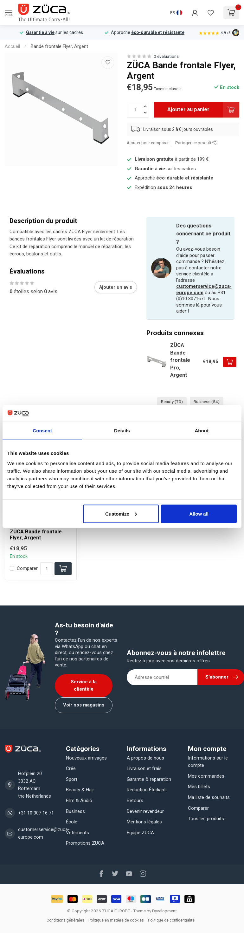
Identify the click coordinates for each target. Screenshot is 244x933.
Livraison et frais (144, 768)
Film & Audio (79, 800)
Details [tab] (122, 430)
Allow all (199, 513)
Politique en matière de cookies (116, 920)
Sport (71, 779)
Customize (121, 513)
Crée (71, 768)
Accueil (12, 46)
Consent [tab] (42, 430)
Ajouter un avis (115, 287)
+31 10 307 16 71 (36, 813)
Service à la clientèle (84, 685)
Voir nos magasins (83, 705)
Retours (135, 800)
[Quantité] (46, 568)
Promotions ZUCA (85, 843)
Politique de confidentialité (171, 920)
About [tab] (202, 430)
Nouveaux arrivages (86, 758)
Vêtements (77, 832)
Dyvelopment (164, 910)
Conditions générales (65, 920)
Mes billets (199, 786)
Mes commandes (206, 776)
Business (207, 401)
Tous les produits (206, 818)
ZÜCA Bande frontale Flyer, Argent (36, 535)
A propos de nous (145, 758)
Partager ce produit (196, 142)
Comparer (27, 568)
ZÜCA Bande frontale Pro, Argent (180, 360)
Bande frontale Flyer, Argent (59, 46)
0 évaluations (166, 56)
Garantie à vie (40, 32)
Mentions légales (144, 822)
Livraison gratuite (154, 159)
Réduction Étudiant (146, 790)
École (71, 822)
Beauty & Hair (80, 790)
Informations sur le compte (208, 761)
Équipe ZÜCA (140, 832)
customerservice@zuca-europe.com (44, 833)
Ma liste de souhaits (209, 797)
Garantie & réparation (149, 779)
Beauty (172, 401)
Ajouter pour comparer (148, 142)
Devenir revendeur (145, 811)
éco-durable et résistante (157, 32)
